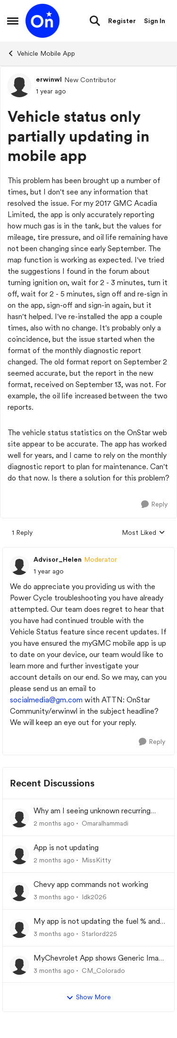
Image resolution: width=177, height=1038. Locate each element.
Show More (88, 997)
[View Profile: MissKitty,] (19, 854)
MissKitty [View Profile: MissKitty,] (96, 860)
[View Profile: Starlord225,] (19, 928)
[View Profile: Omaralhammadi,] (19, 818)
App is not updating (66, 847)
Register (122, 21)
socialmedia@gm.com (46, 699)
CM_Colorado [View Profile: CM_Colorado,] (103, 970)
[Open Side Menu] (12, 21)
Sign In (154, 21)
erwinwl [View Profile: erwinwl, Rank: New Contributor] (49, 79)
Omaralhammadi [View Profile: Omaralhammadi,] (105, 823)
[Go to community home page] (42, 21)
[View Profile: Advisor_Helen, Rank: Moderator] (19, 565)
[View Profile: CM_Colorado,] (19, 965)
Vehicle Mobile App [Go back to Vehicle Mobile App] (41, 53)
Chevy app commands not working (91, 884)
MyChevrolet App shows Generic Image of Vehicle (100, 958)
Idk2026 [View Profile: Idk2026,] (94, 897)
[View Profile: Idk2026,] (19, 891)
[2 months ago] (54, 823)
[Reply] (154, 504)
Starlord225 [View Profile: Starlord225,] (99, 933)
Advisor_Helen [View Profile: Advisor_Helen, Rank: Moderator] (58, 559)
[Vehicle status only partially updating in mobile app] (49, 571)
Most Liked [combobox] (143, 533)
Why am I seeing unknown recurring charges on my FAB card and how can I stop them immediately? (97, 811)
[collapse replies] (88, 552)
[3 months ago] (54, 897)
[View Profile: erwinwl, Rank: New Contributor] (19, 85)
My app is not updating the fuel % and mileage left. (97, 922)
